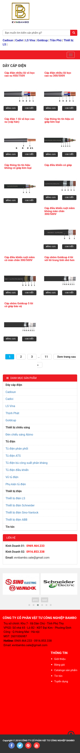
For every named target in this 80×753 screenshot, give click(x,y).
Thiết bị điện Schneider (20, 505)
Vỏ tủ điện (12, 477)
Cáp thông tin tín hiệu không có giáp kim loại (17, 167)
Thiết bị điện (14, 491)
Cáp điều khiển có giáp (58, 165)
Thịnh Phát (12, 413)
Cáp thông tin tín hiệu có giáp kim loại (59, 120)
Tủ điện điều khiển (17, 470)
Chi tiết (29, 108)
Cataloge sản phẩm (65, 670)
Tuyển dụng (61, 681)
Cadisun (8, 40)
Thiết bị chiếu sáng (18, 427)
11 (46, 356)
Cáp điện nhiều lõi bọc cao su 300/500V (57, 74)
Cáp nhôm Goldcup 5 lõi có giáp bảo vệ (18, 305)
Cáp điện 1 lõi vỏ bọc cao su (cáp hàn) (19, 120)
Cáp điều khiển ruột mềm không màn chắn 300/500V (59, 211)
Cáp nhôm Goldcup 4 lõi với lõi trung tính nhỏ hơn (59, 259)
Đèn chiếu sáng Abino (19, 434)
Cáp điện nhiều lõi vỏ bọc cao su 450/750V (19, 74)
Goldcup (42, 40)
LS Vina (30, 40)
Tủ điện (10, 441)
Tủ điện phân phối (17, 448)
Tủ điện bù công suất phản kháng (27, 463)
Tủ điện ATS (13, 455)
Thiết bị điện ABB (16, 519)
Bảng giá (11, 108)
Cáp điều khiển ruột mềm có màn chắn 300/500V (19, 259)
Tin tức (10, 526)
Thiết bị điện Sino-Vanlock (22, 512)
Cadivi (19, 40)
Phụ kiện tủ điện (16, 484)
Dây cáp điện (14, 385)
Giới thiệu (60, 659)
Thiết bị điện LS (15, 498)
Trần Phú (56, 40)
